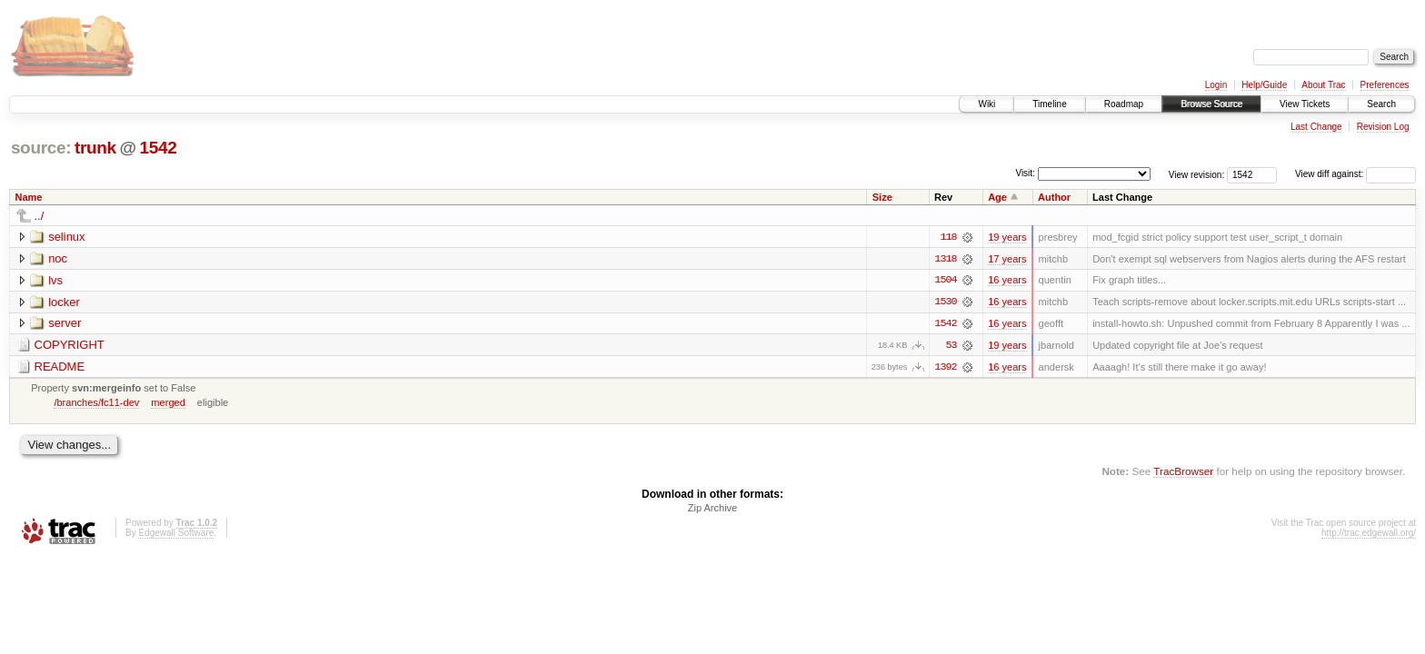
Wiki (986, 104)
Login (1216, 85)
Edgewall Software (176, 535)
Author (1054, 197)
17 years (1007, 258)
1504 (945, 280)
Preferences (1385, 85)
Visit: (1025, 173)
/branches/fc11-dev (96, 403)
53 (951, 346)
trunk (95, 147)
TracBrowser (1183, 473)
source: (41, 147)
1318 (945, 259)
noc (57, 258)
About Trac (1323, 85)
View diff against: (1355, 174)
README (60, 367)
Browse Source (1211, 104)
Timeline (1049, 104)
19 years (1007, 237)
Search (1381, 104)
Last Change (1316, 127)
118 (948, 237)
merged (167, 403)
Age (997, 197)
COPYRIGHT (70, 345)
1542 (157, 147)
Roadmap (1123, 104)
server (64, 324)
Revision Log (1383, 127)
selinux (66, 236)
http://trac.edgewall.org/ (1368, 535)
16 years (1007, 280)
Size (882, 197)
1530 (945, 302)
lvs (55, 280)
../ (40, 216)
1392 (945, 368)
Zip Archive (712, 509)
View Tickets (1305, 104)
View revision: (1197, 174)
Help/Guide (1264, 85)
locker (64, 302)
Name (29, 197)
